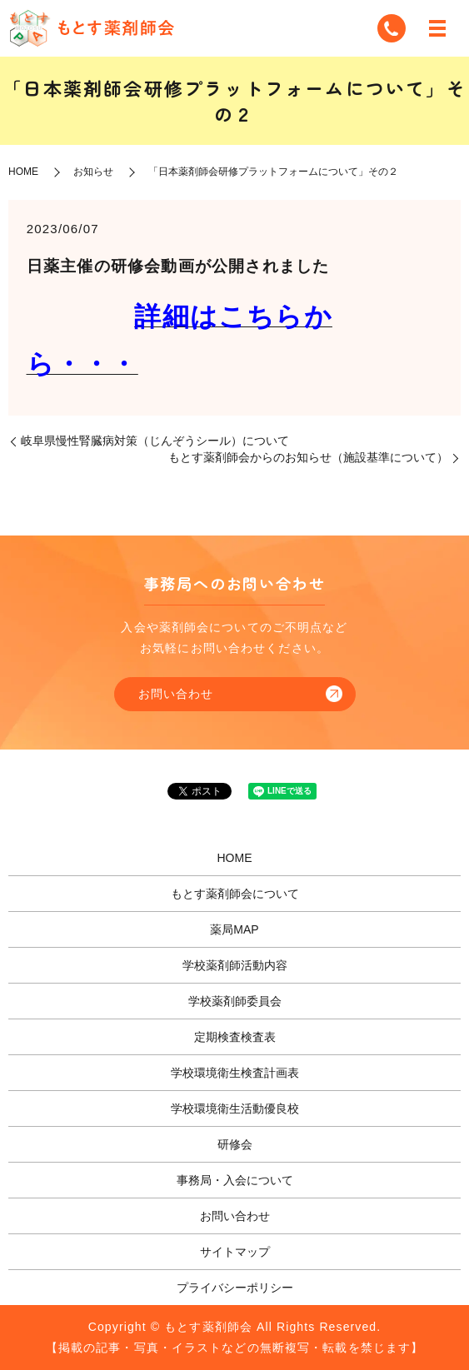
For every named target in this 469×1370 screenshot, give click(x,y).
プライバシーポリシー (235, 1287)
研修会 (234, 1144)
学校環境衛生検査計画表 (235, 1072)
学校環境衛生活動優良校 (235, 1108)
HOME (23, 171)
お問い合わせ (176, 693)
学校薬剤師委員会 (235, 1001)
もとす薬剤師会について (235, 893)
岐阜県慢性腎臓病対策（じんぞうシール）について (155, 440)
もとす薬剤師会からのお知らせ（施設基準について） (308, 457)
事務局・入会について (235, 1180)
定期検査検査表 (235, 1037)
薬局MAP (234, 929)
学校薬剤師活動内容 (234, 965)
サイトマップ (235, 1251)
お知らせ (93, 171)
